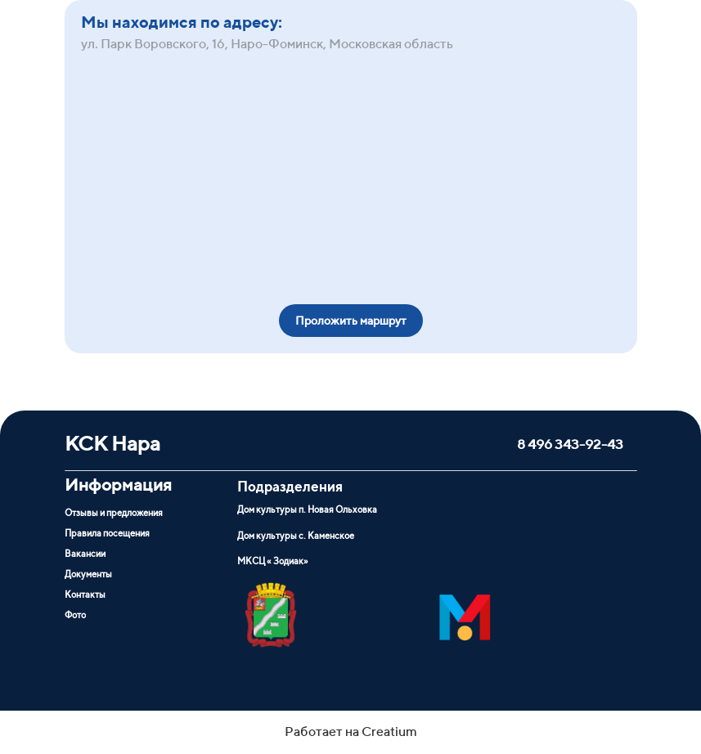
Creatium (389, 731)
